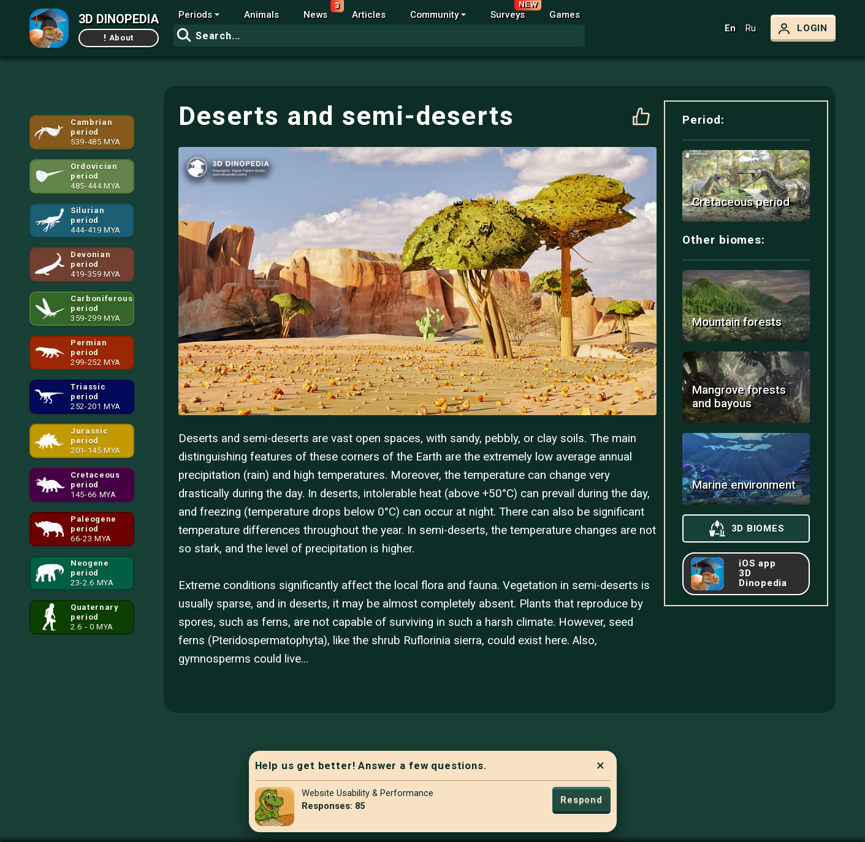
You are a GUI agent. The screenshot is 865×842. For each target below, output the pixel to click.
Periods (195, 14)
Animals (261, 14)
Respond (581, 799)
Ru (750, 28)
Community (434, 14)
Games (564, 14)
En (730, 28)
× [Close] (600, 765)
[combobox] (379, 35)
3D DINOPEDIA (118, 19)
